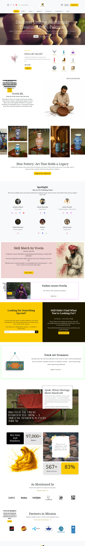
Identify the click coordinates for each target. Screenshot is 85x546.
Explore (28, 68)
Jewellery (54, 54)
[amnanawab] (71, 212)
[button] (8, 4)
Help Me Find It (63, 333)
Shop (36, 36)
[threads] (44, 212)
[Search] (36, 332)
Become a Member (45, 36)
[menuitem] (16, 11)
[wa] (46, 233)
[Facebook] (11, 5)
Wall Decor (54, 70)
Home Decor (73, 62)
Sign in (67, 5)
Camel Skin (64, 70)
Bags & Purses (73, 54)
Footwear (64, 62)
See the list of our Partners (42, 520)
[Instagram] (13, 5)
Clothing (54, 62)
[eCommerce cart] (61, 4)
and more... (73, 70)
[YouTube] (16, 5)
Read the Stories (42, 490)
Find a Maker (28, 272)
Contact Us (74, 5)
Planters (63, 54)
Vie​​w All (9, 90)
